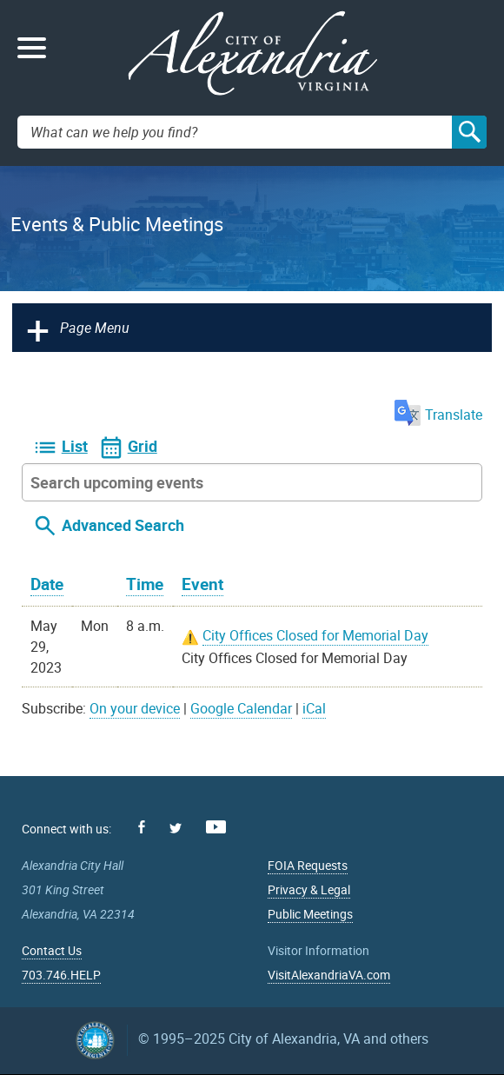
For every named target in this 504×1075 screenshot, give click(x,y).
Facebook (141, 826)
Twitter (175, 828)
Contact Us (52, 950)
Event (202, 584)
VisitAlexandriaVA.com (329, 974)
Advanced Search (123, 524)
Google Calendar (241, 708)
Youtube (216, 826)
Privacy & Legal (309, 889)
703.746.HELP (61, 974)
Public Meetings (310, 914)
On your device (135, 708)
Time (144, 584)
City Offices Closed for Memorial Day (315, 635)
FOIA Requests (308, 865)
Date (46, 584)
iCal (314, 708)
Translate (438, 414)
